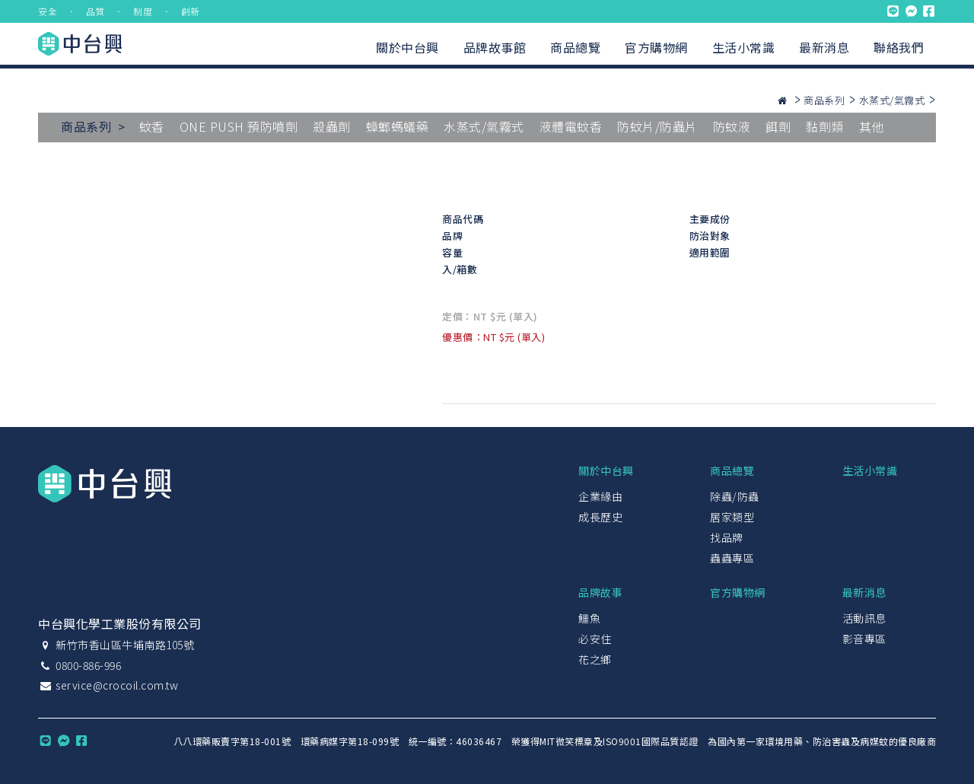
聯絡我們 (899, 47)
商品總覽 (575, 47)
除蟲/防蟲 (734, 496)
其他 (871, 126)
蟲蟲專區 (732, 558)
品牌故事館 (495, 47)
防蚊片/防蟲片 (657, 126)
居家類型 (732, 516)
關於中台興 (407, 47)
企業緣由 (600, 496)
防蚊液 (732, 126)
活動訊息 (864, 618)
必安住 (595, 638)
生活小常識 (743, 47)
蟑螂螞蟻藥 (397, 126)
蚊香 (151, 126)
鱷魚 (589, 618)
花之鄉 (595, 659)
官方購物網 (656, 47)
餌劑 (778, 126)
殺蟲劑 (332, 126)
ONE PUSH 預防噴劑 (239, 126)
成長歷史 (600, 516)
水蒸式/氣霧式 (892, 100)
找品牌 (726, 537)
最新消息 (824, 47)
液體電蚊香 (571, 126)
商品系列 (824, 100)
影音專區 (864, 638)
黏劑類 (825, 126)
